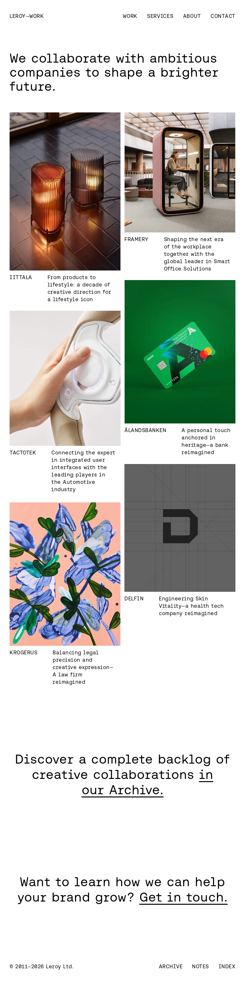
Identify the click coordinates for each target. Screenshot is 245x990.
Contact (223, 16)
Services (160, 16)
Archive (171, 966)
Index (227, 966)
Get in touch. (183, 897)
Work (130, 16)
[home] (27, 16)
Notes (200, 966)
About (192, 16)
